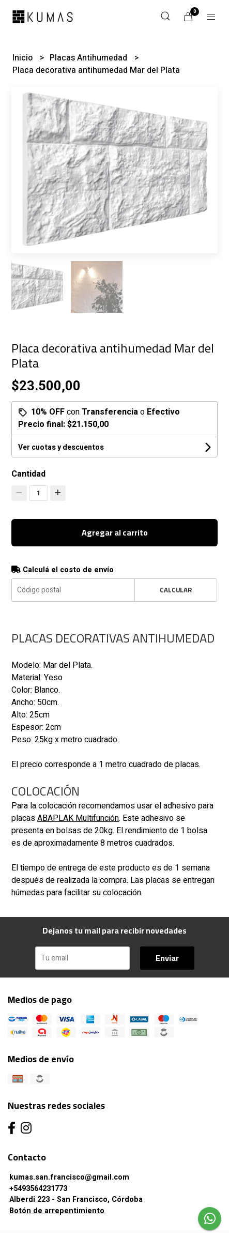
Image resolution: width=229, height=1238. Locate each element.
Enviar (167, 958)
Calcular (176, 590)
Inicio (23, 58)
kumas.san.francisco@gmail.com (69, 1177)
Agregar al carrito (115, 532)
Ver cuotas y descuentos (61, 447)
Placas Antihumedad (89, 58)
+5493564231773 (38, 1188)
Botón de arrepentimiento (56, 1210)
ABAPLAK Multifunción (78, 818)
